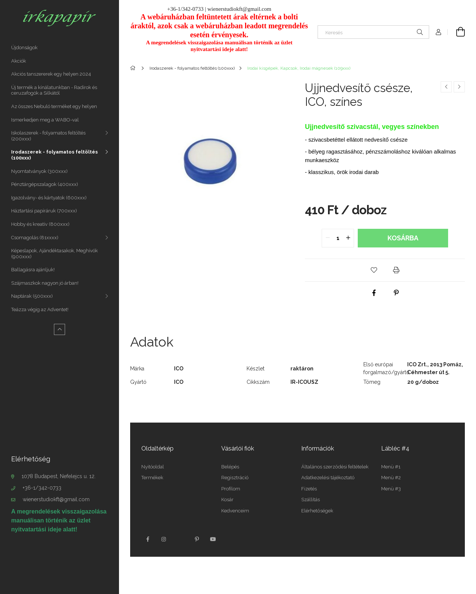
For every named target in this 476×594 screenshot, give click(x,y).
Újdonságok (24, 47)
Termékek (152, 477)
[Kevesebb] (59, 329)
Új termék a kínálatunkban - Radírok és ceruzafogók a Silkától (54, 90)
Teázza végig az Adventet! (39, 309)
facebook (147, 539)
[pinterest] (396, 292)
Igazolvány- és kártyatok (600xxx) (49, 197)
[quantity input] (337, 238)
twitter (180, 539)
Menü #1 (391, 467)
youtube (213, 539)
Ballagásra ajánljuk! (33, 269)
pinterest (196, 539)
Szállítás (310, 499)
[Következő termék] (459, 86)
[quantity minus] (327, 238)
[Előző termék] (446, 86)
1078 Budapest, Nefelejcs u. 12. (59, 476)
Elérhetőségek (317, 511)
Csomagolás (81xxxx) (34, 237)
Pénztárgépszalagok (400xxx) (44, 184)
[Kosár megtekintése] (456, 32)
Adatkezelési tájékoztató (327, 477)
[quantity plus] (348, 238)
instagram (164, 539)
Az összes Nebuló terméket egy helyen (54, 106)
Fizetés (309, 489)
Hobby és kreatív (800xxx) (40, 224)
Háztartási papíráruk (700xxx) (44, 211)
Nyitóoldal (152, 467)
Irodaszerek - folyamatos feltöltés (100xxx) (54, 155)
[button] (373, 270)
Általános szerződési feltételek (335, 467)
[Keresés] (373, 32)
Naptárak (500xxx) (32, 296)
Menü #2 (391, 477)
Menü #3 (391, 489)
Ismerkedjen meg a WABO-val (45, 120)
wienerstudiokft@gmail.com (56, 499)
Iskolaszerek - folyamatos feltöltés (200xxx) (48, 136)
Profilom (230, 489)
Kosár (227, 499)
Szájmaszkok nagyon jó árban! (44, 283)
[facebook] (373, 292)
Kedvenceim (235, 511)
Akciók (18, 61)
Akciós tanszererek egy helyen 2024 (51, 74)
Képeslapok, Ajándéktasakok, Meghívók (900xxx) (54, 253)
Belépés (230, 467)
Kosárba (402, 238)
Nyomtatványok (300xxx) (39, 171)
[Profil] (438, 32)
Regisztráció (234, 477)
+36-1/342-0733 (42, 488)
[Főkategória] (134, 68)
